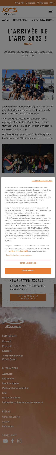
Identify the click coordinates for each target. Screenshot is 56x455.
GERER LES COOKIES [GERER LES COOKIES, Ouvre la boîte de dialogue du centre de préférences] (28, 263)
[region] (28, 227)
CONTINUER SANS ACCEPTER (42, 181)
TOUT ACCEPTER (28, 271)
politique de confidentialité (18, 251)
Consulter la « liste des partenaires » (19, 255)
